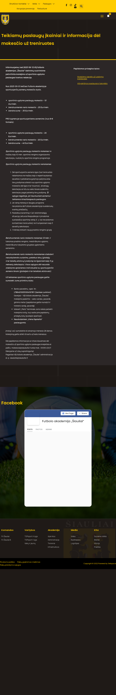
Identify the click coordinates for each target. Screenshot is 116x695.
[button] (81, 6)
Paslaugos (49, 4)
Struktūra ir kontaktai (19, 4)
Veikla (36, 4)
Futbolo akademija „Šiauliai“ (63, 421)
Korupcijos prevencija (25, 8)
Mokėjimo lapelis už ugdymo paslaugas (90, 77)
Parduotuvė (42, 8)
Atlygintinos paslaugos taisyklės (92, 83)
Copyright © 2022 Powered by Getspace (100, 563)
